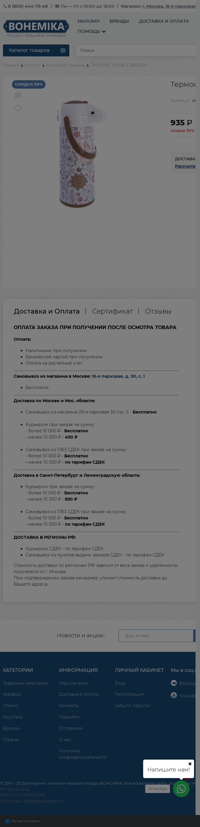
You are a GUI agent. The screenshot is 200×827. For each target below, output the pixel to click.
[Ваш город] (190, 764)
